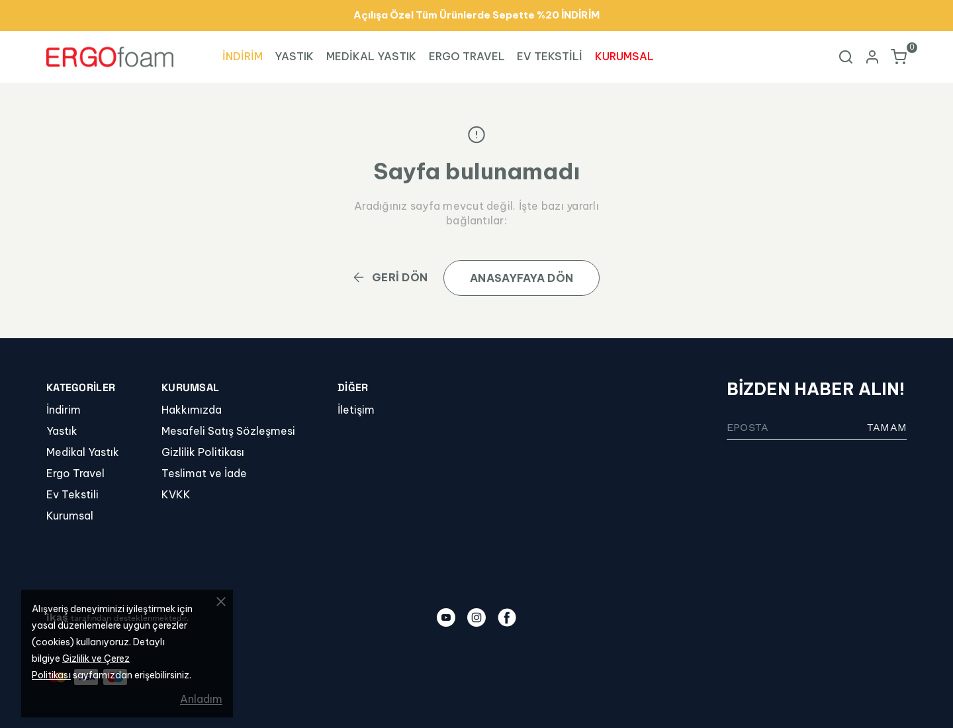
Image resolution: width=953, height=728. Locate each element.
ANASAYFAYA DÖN (521, 278)
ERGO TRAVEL (467, 56)
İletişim (356, 409)
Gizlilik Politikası (202, 452)
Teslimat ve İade (204, 473)
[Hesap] (872, 57)
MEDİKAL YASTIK (371, 56)
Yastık (61, 430)
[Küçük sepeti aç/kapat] (898, 57)
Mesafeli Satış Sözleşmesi (228, 430)
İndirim (63, 409)
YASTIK (294, 56)
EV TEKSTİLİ (549, 56)
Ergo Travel (75, 473)
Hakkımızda (191, 409)
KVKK (176, 494)
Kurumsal (69, 515)
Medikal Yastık (82, 452)
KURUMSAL (624, 56)
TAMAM (887, 427)
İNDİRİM (242, 56)
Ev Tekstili (72, 494)
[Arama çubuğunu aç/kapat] (846, 57)
